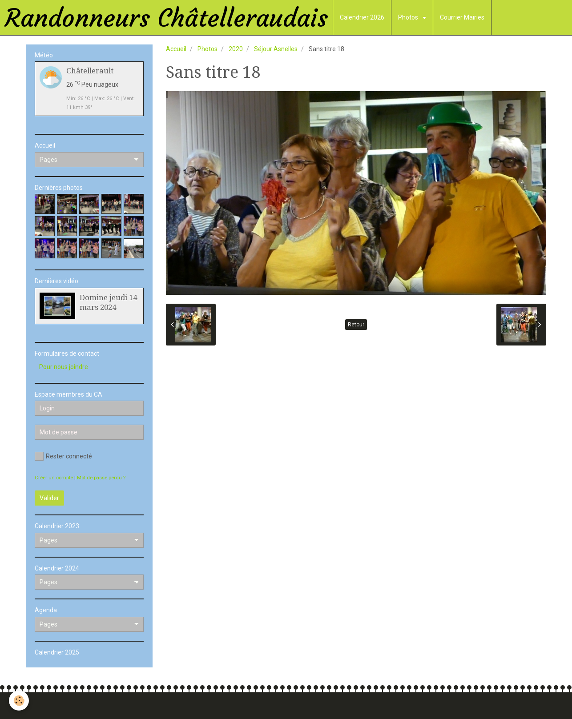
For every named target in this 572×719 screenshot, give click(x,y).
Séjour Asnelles (276, 48)
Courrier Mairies (462, 17)
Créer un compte (54, 478)
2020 (236, 48)
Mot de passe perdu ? (101, 478)
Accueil (176, 48)
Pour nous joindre (63, 366)
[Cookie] (19, 701)
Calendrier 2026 (362, 17)
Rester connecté (63, 456)
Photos (408, 17)
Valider (49, 498)
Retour (356, 324)
